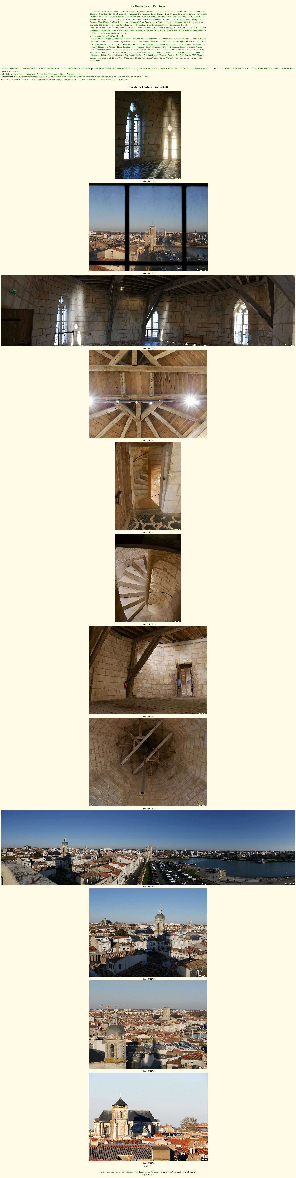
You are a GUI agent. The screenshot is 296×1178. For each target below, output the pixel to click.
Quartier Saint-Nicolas (57, 77)
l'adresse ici (190, 1172)
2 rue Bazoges (144, 14)
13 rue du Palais (100, 44)
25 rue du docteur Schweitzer (173, 50)
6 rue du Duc (168, 20)
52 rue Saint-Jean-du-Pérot (106, 50)
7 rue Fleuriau (145, 22)
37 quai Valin (129, 58)
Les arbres (120, 1172)
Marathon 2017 (244, 69)
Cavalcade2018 (279, 69)
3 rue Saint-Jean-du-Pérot (156, 47)
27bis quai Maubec (153, 39)
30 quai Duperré (104, 22)
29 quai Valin (117, 58)
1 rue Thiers (168, 53)
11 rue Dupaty (191, 20)
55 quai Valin (140, 58)
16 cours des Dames (181, 17)
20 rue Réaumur (138, 47)
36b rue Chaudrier (133, 17)
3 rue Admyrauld (96, 11)
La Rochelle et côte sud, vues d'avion (94, 80)
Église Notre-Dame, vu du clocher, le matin (162, 41)
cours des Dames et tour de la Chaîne (101, 77)
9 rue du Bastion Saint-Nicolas (111, 14)
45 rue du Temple (155, 53)
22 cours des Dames (98, 20)
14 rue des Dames (164, 17)
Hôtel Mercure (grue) (98, 28)
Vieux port (31, 74)
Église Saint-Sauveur (169, 69)
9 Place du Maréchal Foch (134, 39)
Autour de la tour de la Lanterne (130, 77)
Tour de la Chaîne (193, 53)
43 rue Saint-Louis (125, 50)
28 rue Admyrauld (111, 11)
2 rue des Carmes (188, 14)
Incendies (291, 69)
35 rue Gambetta (190, 22)
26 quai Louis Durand (113, 39)
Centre (70, 77)
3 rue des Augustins (174, 11)
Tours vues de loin (182, 58)
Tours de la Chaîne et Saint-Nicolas (51, 74)
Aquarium (150, 11)
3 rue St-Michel (192, 50)
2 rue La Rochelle (97, 39)
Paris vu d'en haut (107, 1172)
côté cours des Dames (176, 47)
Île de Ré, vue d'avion (22, 80)
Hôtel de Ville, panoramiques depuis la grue (184, 30)
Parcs (146, 77)
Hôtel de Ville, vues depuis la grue (151, 30)
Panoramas (185, 69)
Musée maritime (113, 41)
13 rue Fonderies (159, 22)
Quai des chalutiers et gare (27, 77)
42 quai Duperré (118, 22)
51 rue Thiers (180, 53)
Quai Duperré (79, 77)
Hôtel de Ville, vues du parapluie (124, 30)
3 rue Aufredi (161, 11)
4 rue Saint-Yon (140, 50)
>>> (150, 1166)
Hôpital (184, 25)
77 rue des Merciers (198, 39)
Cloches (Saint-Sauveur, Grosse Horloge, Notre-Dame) (113, 69)
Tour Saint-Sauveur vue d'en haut (77, 69)
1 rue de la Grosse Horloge (157, 25)
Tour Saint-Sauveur (167, 55)
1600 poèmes (144, 1172)
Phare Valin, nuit (183, 44)
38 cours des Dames (116, 20)
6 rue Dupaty (179, 20)
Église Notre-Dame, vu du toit (132, 41)
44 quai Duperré (132, 22)
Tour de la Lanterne (115, 55)
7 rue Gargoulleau (122, 25)
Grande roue (175, 25)
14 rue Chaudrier (117, 17)
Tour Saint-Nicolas (151, 55)
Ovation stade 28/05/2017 (261, 69)
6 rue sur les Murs (98, 41)
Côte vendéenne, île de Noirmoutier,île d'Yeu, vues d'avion (55, 80)
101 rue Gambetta (106, 25)
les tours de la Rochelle (10, 69)
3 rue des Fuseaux (174, 22)
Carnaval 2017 (231, 69)
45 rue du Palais (129, 44)
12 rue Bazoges (130, 14)
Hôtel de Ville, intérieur (117, 28)
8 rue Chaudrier (103, 17)
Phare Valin (170, 44)
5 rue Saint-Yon (154, 50)
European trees (131, 1172)
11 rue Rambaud (123, 47)
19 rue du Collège (148, 17)
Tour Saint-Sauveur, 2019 (186, 55)
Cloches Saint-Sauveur (148, 69)
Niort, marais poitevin (118, 80)
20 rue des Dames (197, 17)
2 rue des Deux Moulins (152, 20)
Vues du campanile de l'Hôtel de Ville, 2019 (107, 36)
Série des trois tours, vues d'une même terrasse (41, 69)
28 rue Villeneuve (167, 58)
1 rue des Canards (172, 14)
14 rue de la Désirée (133, 20)
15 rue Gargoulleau (138, 25)
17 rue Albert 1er (126, 11)
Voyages (154, 1172)
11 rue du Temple (140, 53)
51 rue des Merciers (181, 39)
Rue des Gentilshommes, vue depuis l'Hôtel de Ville (172, 28)
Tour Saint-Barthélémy (133, 55)
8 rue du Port (196, 44)
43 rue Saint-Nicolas (110, 53)
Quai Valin (43, 77)
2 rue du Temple (125, 53)
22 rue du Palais (115, 44)
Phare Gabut (160, 44)
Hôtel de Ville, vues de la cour (138, 28)
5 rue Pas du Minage (145, 44)
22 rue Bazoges (157, 14)
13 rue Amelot (139, 11)
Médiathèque (167, 39)
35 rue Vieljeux (152, 58)
